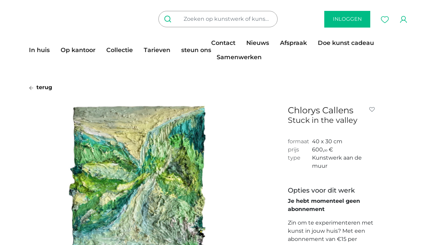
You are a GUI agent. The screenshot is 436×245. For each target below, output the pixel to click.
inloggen (347, 19)
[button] (373, 109)
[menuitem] (42, 50)
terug (40, 87)
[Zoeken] (169, 19)
